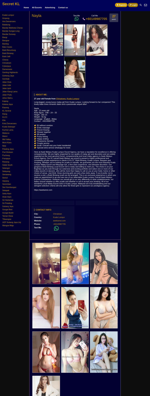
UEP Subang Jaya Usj (11, 221)
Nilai (4, 145)
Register (121, 5)
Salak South (7, 164)
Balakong (6, 24)
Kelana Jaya (7, 103)
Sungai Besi (7, 208)
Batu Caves (7, 46)
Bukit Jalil (6, 55)
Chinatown (61, 98)
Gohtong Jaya (8, 75)
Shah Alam (6, 196)
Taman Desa (7, 215)
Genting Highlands (10, 71)
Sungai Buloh (7, 212)
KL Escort (38, 193)
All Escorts (37, 5)
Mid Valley (6, 138)
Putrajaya (6, 157)
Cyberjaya (6, 65)
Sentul (5, 177)
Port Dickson (7, 151)
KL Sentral (6, 110)
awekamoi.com (59, 220)
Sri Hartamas (7, 199)
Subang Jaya (7, 205)
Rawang (5, 161)
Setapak (5, 189)
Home (26, 5)
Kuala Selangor (8, 126)
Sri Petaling (7, 202)
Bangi (4, 36)
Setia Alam (6, 193)
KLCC (4, 116)
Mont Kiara (6, 142)
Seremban (6, 183)
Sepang (5, 180)
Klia (4, 119)
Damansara (7, 68)
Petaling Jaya (8, 148)
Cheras (5, 59)
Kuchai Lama (7, 129)
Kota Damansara (9, 122)
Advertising (50, 5)
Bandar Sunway (9, 33)
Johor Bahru (7, 97)
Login (133, 5)
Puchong (6, 154)
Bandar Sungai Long (10, 30)
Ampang (5, 17)
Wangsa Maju (8, 224)
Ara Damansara (8, 20)
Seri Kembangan (9, 186)
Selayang (6, 170)
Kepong (5, 106)
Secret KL (11, 4)
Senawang (6, 173)
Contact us (63, 5)
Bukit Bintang (7, 52)
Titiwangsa (6, 218)
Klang (4, 113)
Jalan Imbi (6, 84)
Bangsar (5, 40)
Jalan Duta (6, 81)
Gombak (5, 78)
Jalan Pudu (7, 94)
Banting (5, 43)
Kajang (5, 100)
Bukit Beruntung (9, 49)
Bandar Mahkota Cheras (12, 27)
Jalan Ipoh (6, 87)
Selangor (6, 167)
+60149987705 (94, 18)
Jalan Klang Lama (9, 91)
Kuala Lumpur (73, 98)
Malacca (5, 132)
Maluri (5, 135)
